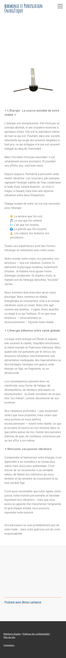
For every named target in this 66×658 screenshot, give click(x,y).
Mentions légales (12, 634)
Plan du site (9, 637)
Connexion (9, 645)
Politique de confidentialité (36, 634)
